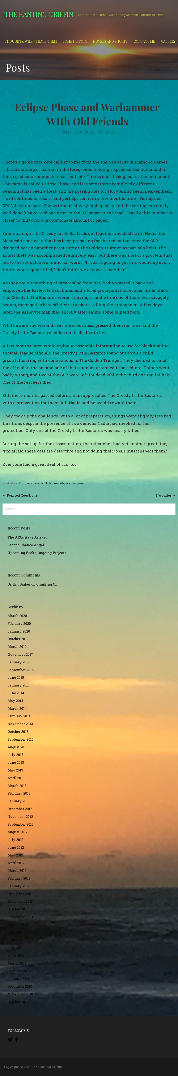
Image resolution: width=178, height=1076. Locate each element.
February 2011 (19, 971)
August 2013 (17, 747)
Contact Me (144, 41)
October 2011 (18, 909)
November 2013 (20, 724)
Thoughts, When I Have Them (31, 41)
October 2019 (18, 639)
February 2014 (19, 716)
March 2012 (17, 870)
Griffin (107, 132)
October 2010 (18, 1002)
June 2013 (16, 762)
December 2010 (20, 986)
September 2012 (21, 824)
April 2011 (16, 955)
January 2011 (18, 978)
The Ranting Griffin (38, 13)
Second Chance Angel (26, 545)
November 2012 (20, 816)
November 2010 (20, 994)
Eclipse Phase (29, 483)
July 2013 (15, 754)
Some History (75, 41)
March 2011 (17, 963)
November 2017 (20, 654)
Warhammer (75, 483)
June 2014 (16, 693)
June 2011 (16, 940)
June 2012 (16, 847)
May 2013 (15, 770)
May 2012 (15, 855)
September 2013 (21, 739)
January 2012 (19, 886)
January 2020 (19, 631)
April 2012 (16, 863)
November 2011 (20, 901)
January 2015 (19, 685)
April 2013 (16, 778)
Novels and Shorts (110, 41)
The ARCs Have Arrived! (28, 537)
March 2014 (17, 708)
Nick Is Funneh (52, 483)
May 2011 (15, 947)
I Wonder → (165, 495)
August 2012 (17, 832)
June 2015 (16, 677)
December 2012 (20, 809)
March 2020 (17, 615)
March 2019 (17, 646)
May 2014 (15, 700)
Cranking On (47, 584)
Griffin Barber (19, 584)
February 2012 (19, 878)
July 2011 (15, 932)
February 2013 (19, 793)
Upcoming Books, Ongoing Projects (37, 552)
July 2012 (15, 839)
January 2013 (19, 801)
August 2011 (17, 924)
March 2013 (17, 785)
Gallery (168, 41)
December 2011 (20, 894)
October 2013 (18, 731)
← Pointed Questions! (20, 495)
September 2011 (20, 917)
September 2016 (21, 670)
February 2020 (19, 623)
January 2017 (19, 662)
